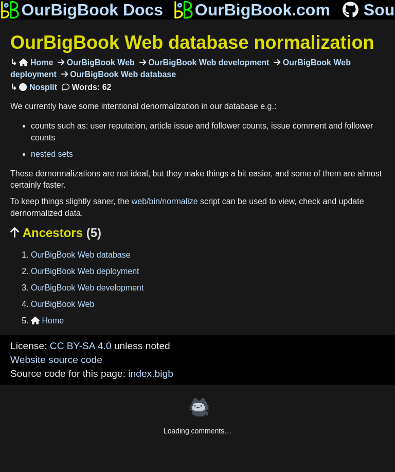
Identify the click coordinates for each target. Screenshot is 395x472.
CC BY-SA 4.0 (81, 345)
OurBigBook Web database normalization (192, 42)
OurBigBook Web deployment (85, 271)
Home (36, 62)
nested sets (52, 154)
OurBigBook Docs (81, 10)
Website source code (56, 359)
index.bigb (150, 373)
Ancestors (55, 233)
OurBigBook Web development (208, 62)
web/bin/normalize (165, 201)
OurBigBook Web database (122, 74)
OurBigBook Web (99, 62)
